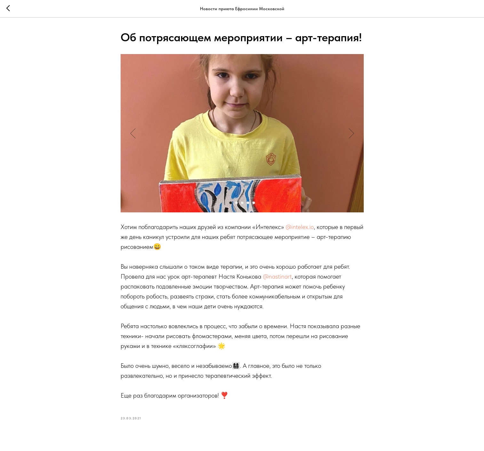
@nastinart (277, 276)
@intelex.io (300, 227)
